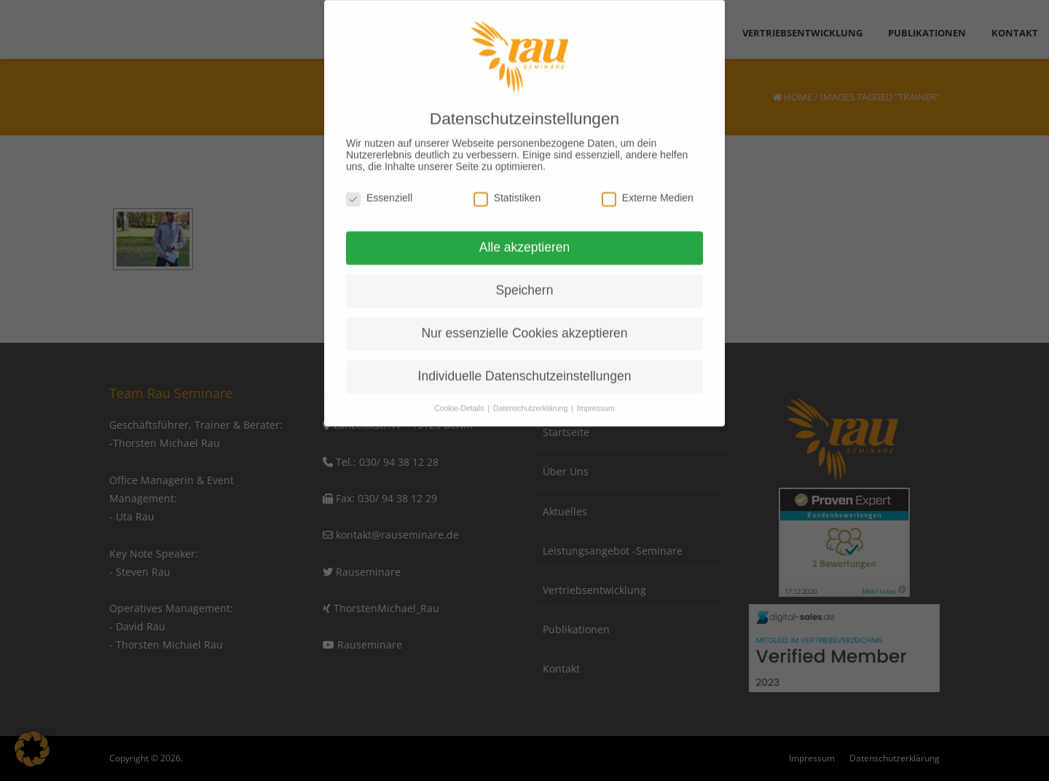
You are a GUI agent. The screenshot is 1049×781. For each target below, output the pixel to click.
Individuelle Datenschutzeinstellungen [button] (525, 366)
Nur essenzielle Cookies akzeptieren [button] (524, 323)
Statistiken (507, 187)
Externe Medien (648, 187)
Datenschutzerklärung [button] (531, 398)
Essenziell (379, 187)
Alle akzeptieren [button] (524, 237)
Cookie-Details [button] (460, 398)
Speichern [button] (525, 280)
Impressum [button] (596, 398)
